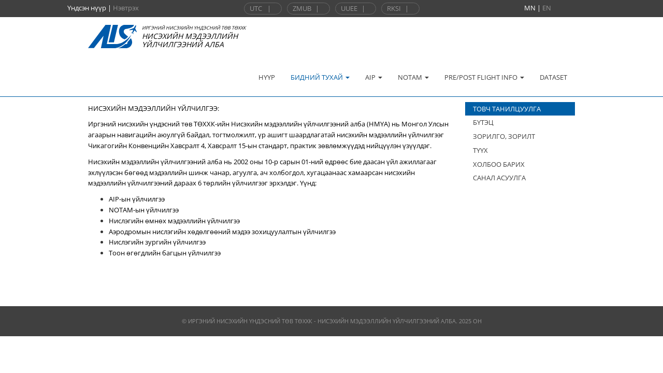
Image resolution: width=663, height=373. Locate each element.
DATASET (553, 77)
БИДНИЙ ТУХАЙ (320, 77)
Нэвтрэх (126, 7)
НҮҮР (266, 77)
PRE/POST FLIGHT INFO (484, 77)
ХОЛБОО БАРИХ (499, 164)
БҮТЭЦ (483, 122)
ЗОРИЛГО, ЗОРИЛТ (504, 136)
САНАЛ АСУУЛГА (499, 177)
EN (546, 7)
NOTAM (413, 77)
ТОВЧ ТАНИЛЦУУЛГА (507, 108)
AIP (373, 77)
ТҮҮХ (480, 150)
